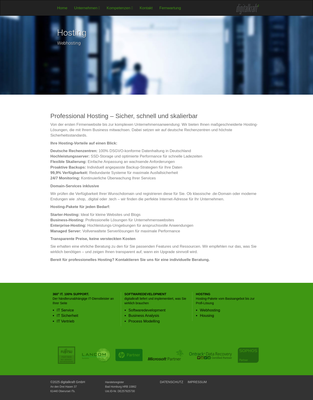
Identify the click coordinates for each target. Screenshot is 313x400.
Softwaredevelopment (147, 310)
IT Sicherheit (67, 315)
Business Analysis (143, 315)
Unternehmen (87, 8)
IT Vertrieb (65, 321)
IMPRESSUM (197, 382)
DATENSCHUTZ (171, 382)
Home (62, 8)
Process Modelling (144, 321)
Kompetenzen (120, 8)
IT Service (65, 310)
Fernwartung (170, 8)
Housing (207, 315)
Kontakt (146, 8)
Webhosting (210, 310)
